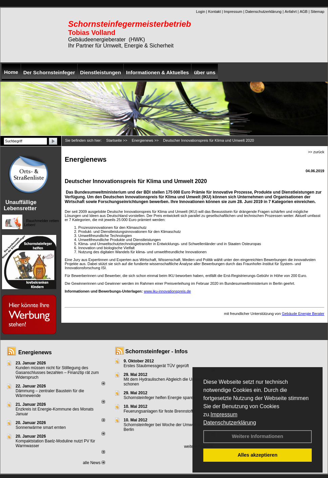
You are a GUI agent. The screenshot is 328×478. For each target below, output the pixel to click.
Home (11, 72)
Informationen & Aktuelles (157, 72)
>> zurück (316, 152)
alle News (94, 462)
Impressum (223, 414)
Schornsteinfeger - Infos (156, 351)
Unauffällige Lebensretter (20, 205)
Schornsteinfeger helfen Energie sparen (159, 397)
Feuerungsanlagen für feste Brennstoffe (159, 411)
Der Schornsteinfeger (49, 72)
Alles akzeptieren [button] (258, 455)
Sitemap (317, 11)
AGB (303, 11)
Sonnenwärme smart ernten (41, 427)
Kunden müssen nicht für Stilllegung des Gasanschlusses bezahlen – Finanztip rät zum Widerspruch (57, 372)
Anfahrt (290, 11)
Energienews (35, 352)
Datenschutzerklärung (229, 422)
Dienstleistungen (100, 72)
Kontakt (214, 11)
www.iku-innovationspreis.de (167, 291)
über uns (204, 72)
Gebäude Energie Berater (303, 314)
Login (200, 11)
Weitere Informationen (257, 436)
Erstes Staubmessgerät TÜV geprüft (156, 365)
